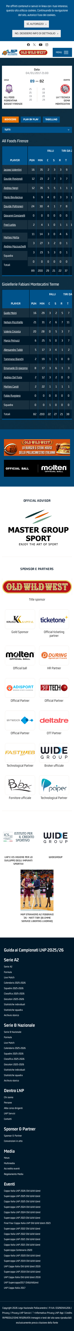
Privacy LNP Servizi (21, 1312)
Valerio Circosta (12, 331)
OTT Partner (54, 733)
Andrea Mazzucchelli (15, 246)
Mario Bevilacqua (13, 197)
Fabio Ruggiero (12, 395)
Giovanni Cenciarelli (14, 215)
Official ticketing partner (54, 634)
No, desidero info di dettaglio (35, 33)
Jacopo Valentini (13, 169)
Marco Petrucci (12, 340)
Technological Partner (20, 765)
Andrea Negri (11, 188)
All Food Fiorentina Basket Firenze (13, 101)
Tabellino (51, 119)
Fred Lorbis (10, 224)
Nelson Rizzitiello (13, 322)
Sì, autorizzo (35, 24)
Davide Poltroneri (13, 206)
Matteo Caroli (11, 386)
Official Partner (20, 701)
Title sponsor (37, 599)
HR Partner (54, 668)
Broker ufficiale (54, 765)
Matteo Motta (11, 237)
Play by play (30, 119)
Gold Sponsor (19, 632)
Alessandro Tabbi (13, 349)
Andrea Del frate (13, 377)
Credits (68, 1312)
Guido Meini (10, 313)
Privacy (5, 1312)
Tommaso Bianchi (13, 359)
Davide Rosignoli (13, 178)
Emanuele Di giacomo (16, 368)
